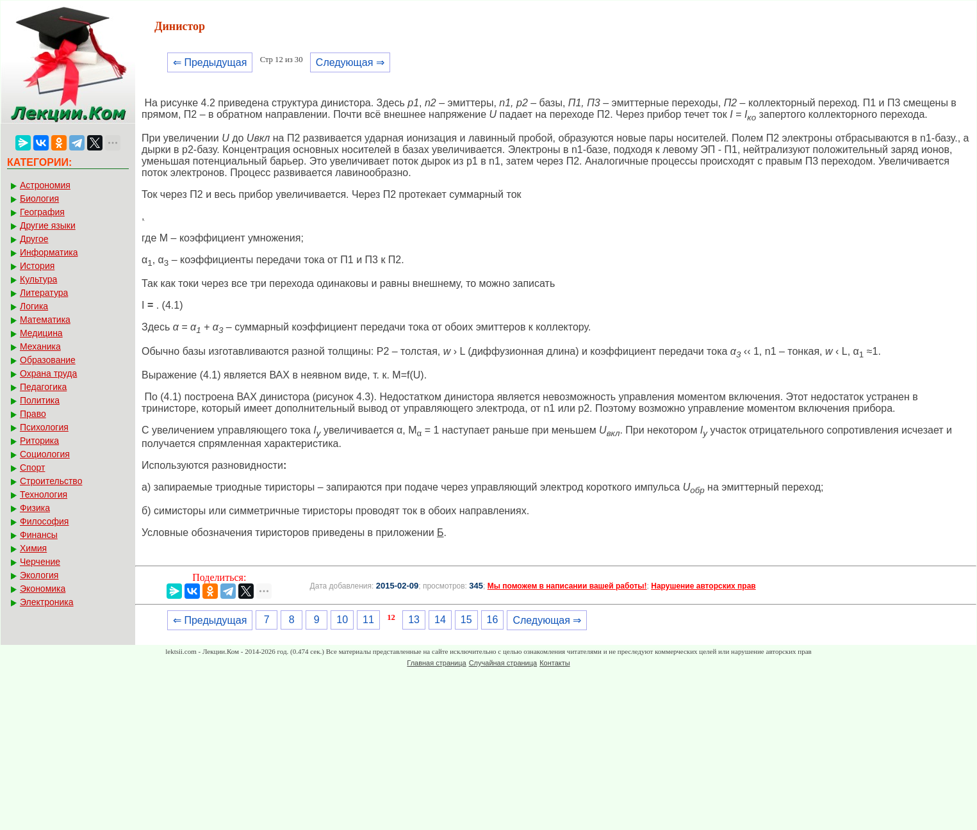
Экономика (42, 588)
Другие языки (48, 225)
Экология (39, 575)
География (42, 212)
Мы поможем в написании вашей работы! (567, 586)
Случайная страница (503, 663)
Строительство (51, 481)
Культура (38, 279)
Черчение (40, 562)
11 (368, 619)
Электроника (47, 602)
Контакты (554, 663)
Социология (45, 454)
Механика (40, 346)
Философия (44, 521)
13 (414, 619)
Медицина (41, 333)
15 (466, 619)
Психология (44, 427)
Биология (39, 198)
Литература (44, 293)
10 (342, 619)
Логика (34, 306)
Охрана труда (48, 373)
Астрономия (45, 185)
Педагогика (43, 387)
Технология (43, 494)
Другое (34, 239)
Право (33, 414)
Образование (48, 360)
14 (440, 619)
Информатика (49, 252)
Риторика (39, 440)
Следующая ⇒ (350, 62)
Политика (40, 400)
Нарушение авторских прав (703, 586)
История (37, 266)
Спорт (32, 467)
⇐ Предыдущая (210, 62)
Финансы (39, 535)
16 (492, 619)
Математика (45, 319)
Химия (33, 548)
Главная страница (436, 663)
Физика (35, 508)
